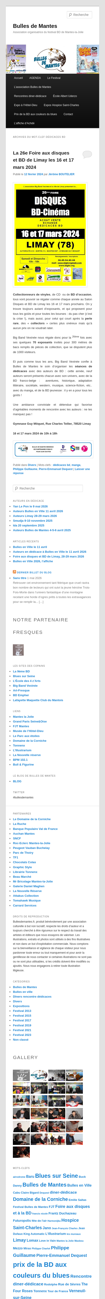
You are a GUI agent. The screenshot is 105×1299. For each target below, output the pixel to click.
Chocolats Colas (24, 862)
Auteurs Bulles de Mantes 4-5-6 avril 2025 (42, 530)
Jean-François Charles (64, 1228)
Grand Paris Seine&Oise (30, 721)
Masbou (79, 1240)
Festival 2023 (22, 1035)
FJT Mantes (21, 726)
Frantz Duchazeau (63, 1213)
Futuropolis (22, 1220)
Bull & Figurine (23, 764)
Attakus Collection (26, 895)
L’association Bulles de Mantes (32, 87)
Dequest (44, 1192)
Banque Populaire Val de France (35, 829)
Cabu (16, 1192)
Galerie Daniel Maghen (28, 886)
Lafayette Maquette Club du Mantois (38, 700)
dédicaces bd (61, 465)
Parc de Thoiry (23, 852)
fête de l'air (39, 1220)
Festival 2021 (22, 1030)
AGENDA (35, 78)
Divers (32, 465)
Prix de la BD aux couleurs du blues (35, 114)
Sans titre (19, 578)
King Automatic (34, 1234)
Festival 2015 (22, 1015)
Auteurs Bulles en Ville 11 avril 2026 (38, 511)
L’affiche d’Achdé (24, 123)
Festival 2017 (22, 1020)
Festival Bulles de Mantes (30, 1207)
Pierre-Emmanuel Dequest (55, 469)
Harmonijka (54, 1220)
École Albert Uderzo (65, 96)
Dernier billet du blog (34, 572)
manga (76, 465)
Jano (47, 1228)
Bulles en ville (23, 992)
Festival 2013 (22, 1011)
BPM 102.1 (20, 759)
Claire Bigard (30, 1192)
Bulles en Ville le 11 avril (30, 547)
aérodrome (19, 1176)
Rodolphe (50, 1284)
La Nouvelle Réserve (27, 891)
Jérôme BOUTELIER (61, 174)
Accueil (18, 78)
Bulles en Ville (79, 1185)
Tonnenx (19, 745)
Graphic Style (22, 867)
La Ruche (19, 824)
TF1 (15, 857)
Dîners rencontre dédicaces (32, 996)
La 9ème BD (21, 671)
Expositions (21, 1006)
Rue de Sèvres (69, 1284)
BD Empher (21, 695)
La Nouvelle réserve (27, 755)
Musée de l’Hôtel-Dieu (28, 731)
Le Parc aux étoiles (26, 736)
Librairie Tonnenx (25, 872)
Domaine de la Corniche (29, 740)
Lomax (32, 1240)
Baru (30, 1176)
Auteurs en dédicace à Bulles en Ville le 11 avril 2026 (49, 551)
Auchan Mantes (24, 833)
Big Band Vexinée (25, 685)
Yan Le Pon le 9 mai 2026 (30, 506)
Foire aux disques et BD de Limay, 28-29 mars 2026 (48, 556)
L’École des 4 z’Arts (26, 681)
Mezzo (18, 1248)
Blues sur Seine (24, 676)
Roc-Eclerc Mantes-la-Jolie (31, 843)
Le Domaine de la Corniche (32, 819)
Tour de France (58, 1291)
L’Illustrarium (22, 750)
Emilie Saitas (77, 1200)
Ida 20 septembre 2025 (28, 525)
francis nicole (40, 1213)
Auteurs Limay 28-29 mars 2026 (35, 516)
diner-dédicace (63, 1192)
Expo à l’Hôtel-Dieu (25, 105)
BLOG (17, 781)
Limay (19, 1240)
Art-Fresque (21, 690)
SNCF (17, 838)
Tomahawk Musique (27, 900)
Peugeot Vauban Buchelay (31, 848)
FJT (52, 1207)
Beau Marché (22, 876)
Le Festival (54, 78)
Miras (27, 1248)
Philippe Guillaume (25, 469)
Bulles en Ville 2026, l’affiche (33, 561)
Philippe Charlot (41, 1248)
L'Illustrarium (55, 1234)
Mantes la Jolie (23, 716)
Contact (68, 114)
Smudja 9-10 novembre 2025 (32, 520)
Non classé (20, 1039)
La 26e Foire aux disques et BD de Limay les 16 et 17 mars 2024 (43, 160)
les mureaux (74, 1234)
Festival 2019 (22, 1025)
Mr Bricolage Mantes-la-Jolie (33, 881)
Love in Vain (47, 1240)
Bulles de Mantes (35, 26)
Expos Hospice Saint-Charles (61, 105)
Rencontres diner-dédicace (30, 96)
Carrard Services (24, 905)
